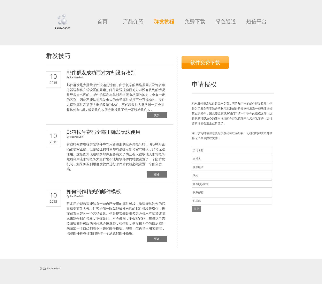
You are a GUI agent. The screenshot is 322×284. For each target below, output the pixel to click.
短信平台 (256, 21)
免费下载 (195, 21)
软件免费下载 (205, 62)
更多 (157, 115)
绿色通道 (225, 21)
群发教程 (164, 21)
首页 (102, 21)
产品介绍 (133, 21)
